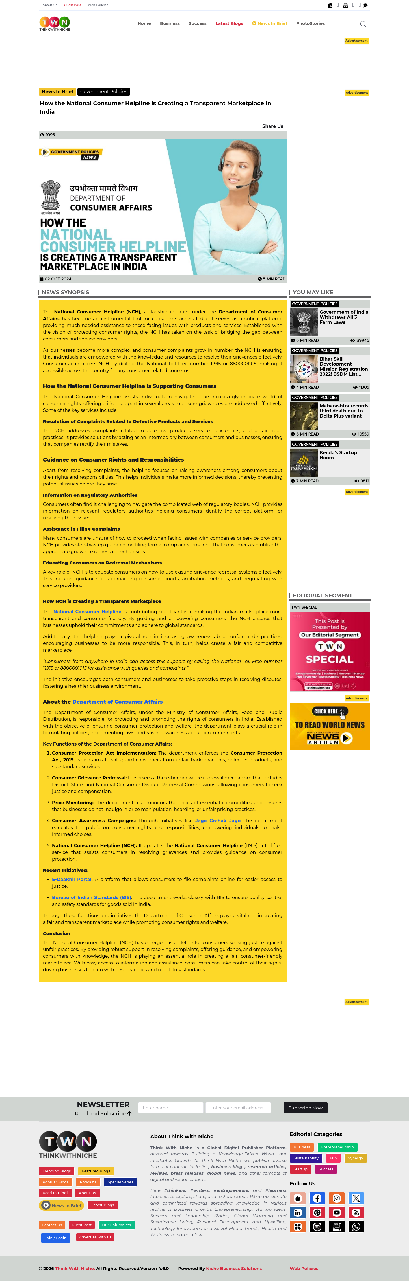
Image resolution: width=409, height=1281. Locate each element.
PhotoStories (310, 23)
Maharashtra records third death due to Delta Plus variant (344, 411)
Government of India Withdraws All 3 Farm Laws (344, 317)
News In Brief (269, 23)
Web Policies (98, 5)
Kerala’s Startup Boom (338, 455)
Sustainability (306, 1158)
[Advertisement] (204, 62)
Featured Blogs (96, 1171)
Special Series (120, 1182)
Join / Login (55, 1238)
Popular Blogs (56, 1182)
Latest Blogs (229, 23)
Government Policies (103, 91)
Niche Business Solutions (234, 1268)
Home (144, 23)
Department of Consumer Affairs (117, 702)
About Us (50, 5)
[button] (363, 24)
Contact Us (52, 1225)
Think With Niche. (75, 1268)
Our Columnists (116, 1225)
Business (170, 23)
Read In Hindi (55, 1193)
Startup (301, 1169)
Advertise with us (95, 1237)
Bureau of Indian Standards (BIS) (91, 897)
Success (198, 23)
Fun (333, 1158)
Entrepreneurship (337, 1147)
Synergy (355, 1158)
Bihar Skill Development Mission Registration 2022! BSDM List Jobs (344, 367)
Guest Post (72, 5)
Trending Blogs (57, 1171)
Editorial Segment (322, 595)
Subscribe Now (306, 1107)
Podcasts (88, 1182)
